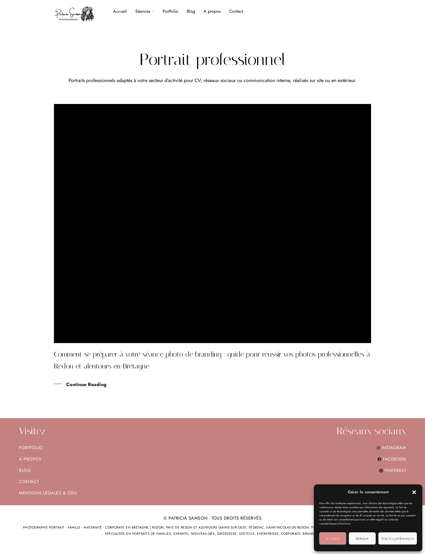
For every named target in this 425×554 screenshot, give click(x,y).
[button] (414, 492)
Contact (236, 11)
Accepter (332, 538)
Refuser (362, 538)
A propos (212, 11)
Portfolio (170, 11)
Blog (191, 11)
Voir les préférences (397, 538)
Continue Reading (86, 384)
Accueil (120, 11)
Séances (142, 11)
